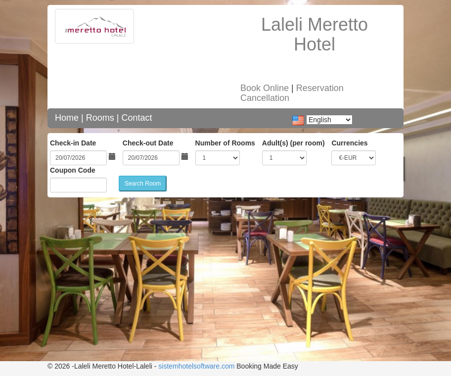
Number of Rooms (225, 143)
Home (67, 118)
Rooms (100, 118)
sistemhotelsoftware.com (196, 366)
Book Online (264, 88)
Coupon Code (72, 170)
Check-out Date (148, 143)
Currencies (349, 143)
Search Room (143, 183)
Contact (136, 118)
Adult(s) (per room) (293, 143)
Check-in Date (73, 143)
